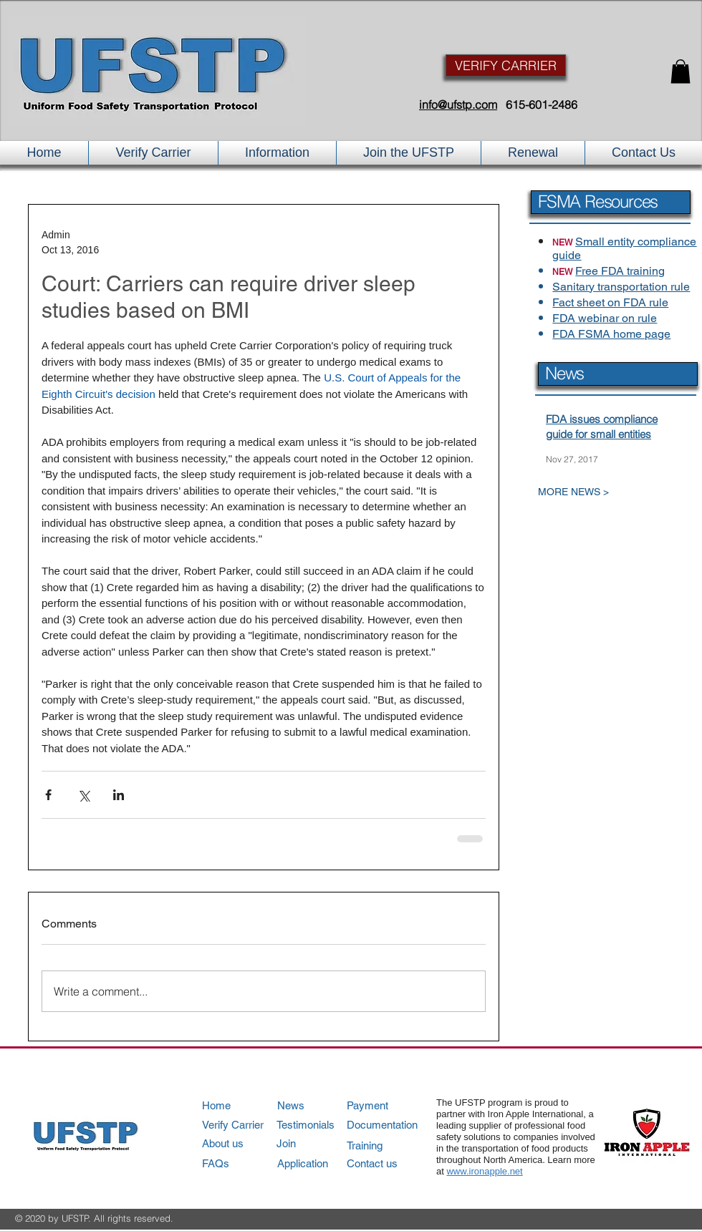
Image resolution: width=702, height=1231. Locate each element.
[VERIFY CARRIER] (506, 65)
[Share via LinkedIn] (118, 795)
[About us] (242, 1143)
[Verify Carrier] (242, 1125)
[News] (318, 1105)
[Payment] (388, 1105)
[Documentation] (388, 1125)
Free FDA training (620, 271)
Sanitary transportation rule (621, 286)
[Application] (318, 1163)
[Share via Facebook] (48, 795)
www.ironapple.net (484, 1171)
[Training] (388, 1145)
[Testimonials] (317, 1125)
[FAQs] (242, 1163)
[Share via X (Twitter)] (83, 795)
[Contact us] (387, 1163)
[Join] (318, 1143)
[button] (680, 71)
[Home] (242, 1105)
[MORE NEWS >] (605, 492)
